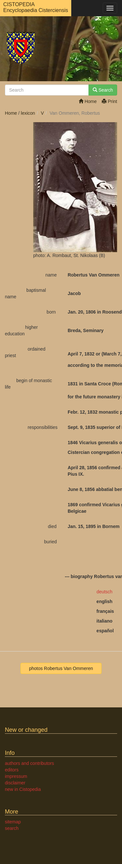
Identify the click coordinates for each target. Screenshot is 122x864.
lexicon (28, 113)
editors (12, 769)
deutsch (105, 591)
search (12, 828)
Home (88, 101)
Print (109, 101)
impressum (16, 776)
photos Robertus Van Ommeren (61, 668)
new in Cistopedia (23, 789)
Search (103, 90)
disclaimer (15, 782)
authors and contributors (29, 763)
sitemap (13, 821)
